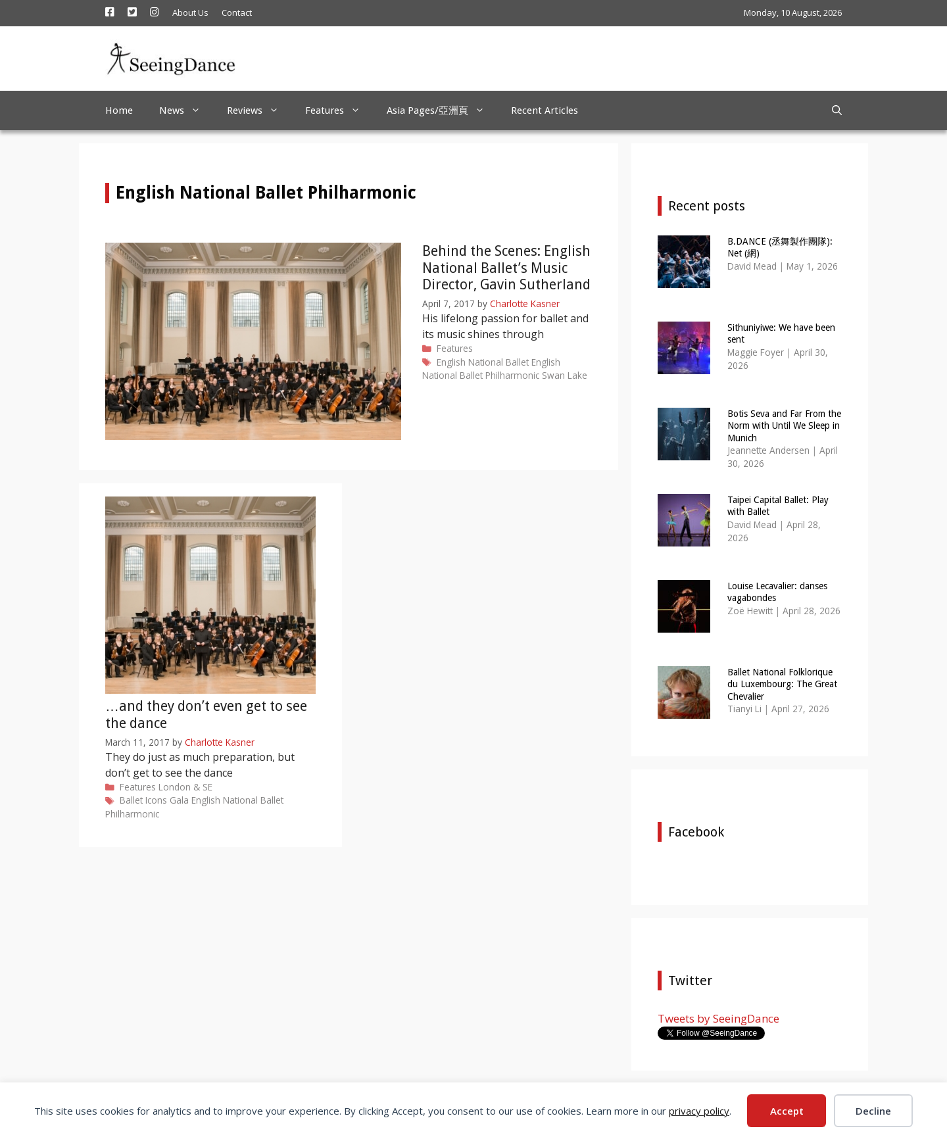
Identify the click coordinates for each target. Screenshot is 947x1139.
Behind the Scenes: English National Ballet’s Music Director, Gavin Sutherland (506, 267)
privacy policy (699, 1110)
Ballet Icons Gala (154, 800)
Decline (873, 1110)
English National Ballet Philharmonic (491, 368)
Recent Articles (544, 110)
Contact (237, 12)
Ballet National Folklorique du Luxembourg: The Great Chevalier (782, 684)
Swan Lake (564, 375)
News (186, 110)
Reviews (259, 110)
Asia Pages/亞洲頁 (442, 110)
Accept (787, 1110)
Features (339, 110)
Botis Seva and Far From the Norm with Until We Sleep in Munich (784, 425)
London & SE (185, 787)
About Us (190, 12)
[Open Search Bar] (837, 110)
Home (119, 110)
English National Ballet (483, 362)
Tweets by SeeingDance (718, 1018)
